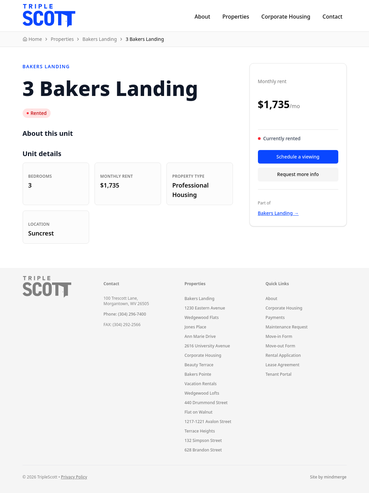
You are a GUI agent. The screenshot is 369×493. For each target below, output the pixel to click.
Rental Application (283, 355)
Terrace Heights (200, 431)
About (202, 16)
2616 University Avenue (207, 346)
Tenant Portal (279, 374)
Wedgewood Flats (202, 317)
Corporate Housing (285, 16)
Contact (332, 16)
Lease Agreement (282, 365)
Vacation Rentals (201, 384)
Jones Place (195, 327)
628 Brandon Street (203, 450)
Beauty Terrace (199, 365)
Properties (235, 16)
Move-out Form (280, 346)
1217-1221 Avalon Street (208, 421)
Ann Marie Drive (200, 336)
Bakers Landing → (278, 213)
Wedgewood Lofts (202, 393)
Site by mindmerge (328, 477)
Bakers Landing (200, 298)
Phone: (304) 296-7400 (125, 314)
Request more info (298, 174)
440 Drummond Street (206, 402)
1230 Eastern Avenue (205, 308)
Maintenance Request (287, 327)
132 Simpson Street (203, 440)
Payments (275, 317)
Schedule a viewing (297, 156)
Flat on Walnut (199, 412)
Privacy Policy (74, 477)
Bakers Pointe (198, 374)
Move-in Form (279, 336)
